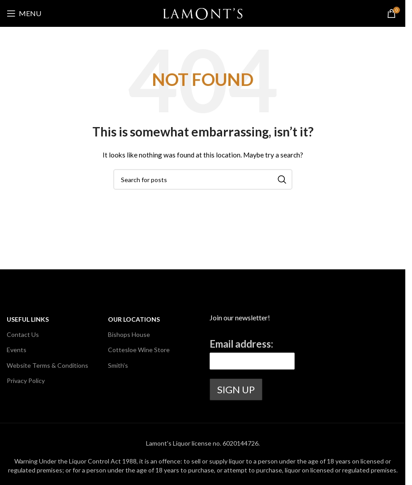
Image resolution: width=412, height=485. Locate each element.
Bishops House (129, 334)
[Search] (202, 179)
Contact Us (23, 334)
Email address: (241, 344)
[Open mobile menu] (24, 13)
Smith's (118, 365)
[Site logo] (203, 13)
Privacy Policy (26, 380)
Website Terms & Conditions (47, 365)
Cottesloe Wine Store (139, 349)
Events (16, 349)
